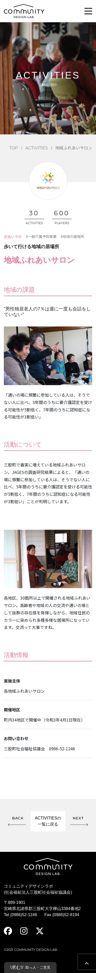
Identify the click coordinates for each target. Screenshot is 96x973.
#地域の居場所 (72, 236)
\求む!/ (30, 967)
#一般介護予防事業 (41, 236)
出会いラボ (13, 236)
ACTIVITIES (36, 148)
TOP (13, 148)
